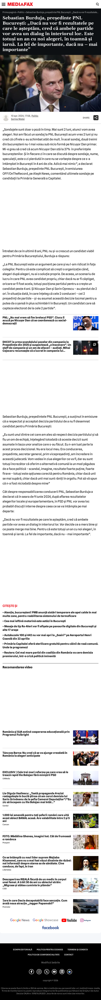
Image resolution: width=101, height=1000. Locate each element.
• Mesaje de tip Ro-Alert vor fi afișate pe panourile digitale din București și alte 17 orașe (49, 628)
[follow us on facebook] (50, 928)
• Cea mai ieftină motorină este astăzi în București (34, 621)
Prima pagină (9, 12)
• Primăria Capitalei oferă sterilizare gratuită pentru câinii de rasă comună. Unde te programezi (50, 645)
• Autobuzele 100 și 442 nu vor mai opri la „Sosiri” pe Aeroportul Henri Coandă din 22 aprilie (47, 637)
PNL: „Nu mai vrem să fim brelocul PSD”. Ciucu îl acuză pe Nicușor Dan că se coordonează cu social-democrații (35, 320)
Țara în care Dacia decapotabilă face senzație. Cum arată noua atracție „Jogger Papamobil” (35, 902)
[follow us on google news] (19, 921)
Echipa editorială (22, 949)
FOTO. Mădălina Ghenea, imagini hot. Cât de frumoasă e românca (37, 838)
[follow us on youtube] (69, 921)
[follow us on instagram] (85, 921)
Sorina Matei (18, 119)
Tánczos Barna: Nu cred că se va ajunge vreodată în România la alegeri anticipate (35, 754)
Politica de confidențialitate (44, 955)
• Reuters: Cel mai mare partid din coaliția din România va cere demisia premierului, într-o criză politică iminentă (48, 654)
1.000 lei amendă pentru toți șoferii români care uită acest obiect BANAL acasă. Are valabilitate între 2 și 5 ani (36, 818)
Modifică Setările (50, 962)
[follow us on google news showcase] (45, 921)
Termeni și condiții (78, 949)
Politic (21, 12)
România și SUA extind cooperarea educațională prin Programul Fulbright (36, 733)
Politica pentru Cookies (50, 949)
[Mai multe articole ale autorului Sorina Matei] (6, 117)
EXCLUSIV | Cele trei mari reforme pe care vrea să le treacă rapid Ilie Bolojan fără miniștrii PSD (35, 774)
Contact (68, 955)
